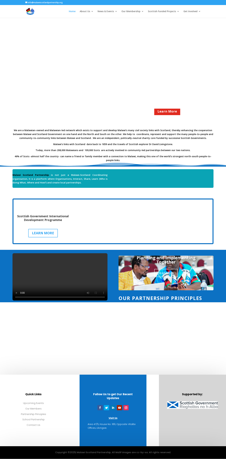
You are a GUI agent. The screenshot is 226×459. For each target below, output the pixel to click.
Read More (166, 273)
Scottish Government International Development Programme (43, 218)
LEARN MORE (43, 233)
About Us (85, 11)
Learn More (167, 111)
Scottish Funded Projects (162, 11)
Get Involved (190, 11)
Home (72, 11)
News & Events (106, 11)
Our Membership (130, 11)
